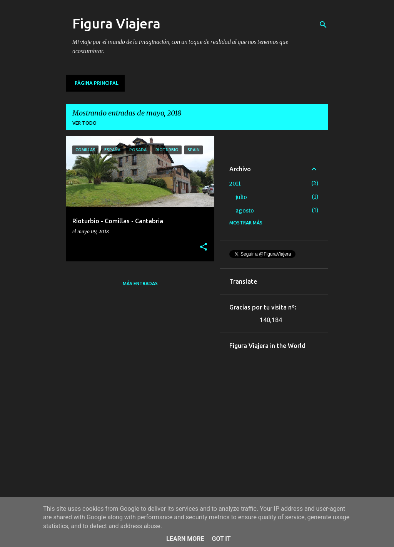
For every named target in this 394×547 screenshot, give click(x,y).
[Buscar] (323, 24)
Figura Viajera (116, 23)
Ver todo (84, 122)
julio (241, 197)
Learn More (185, 538)
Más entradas (140, 283)
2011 (235, 183)
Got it (221, 538)
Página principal (97, 82)
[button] (203, 247)
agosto (244, 210)
